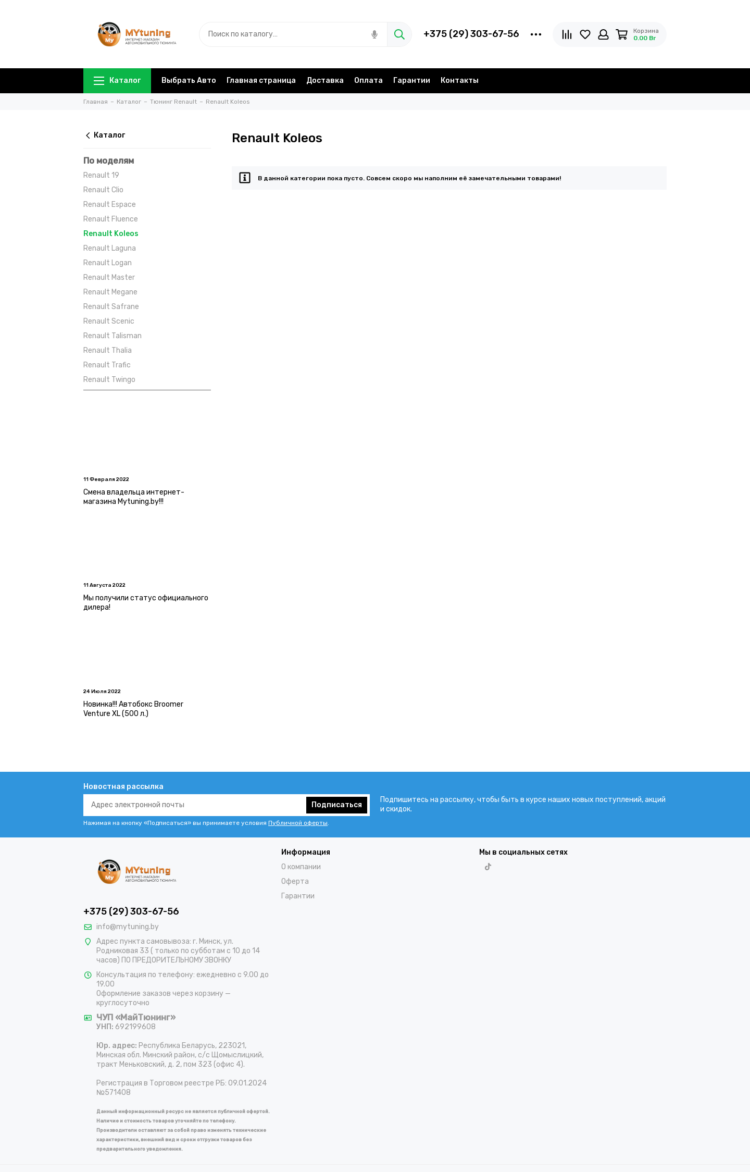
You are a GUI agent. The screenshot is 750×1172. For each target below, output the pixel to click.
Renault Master (109, 277)
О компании (301, 866)
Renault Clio (103, 190)
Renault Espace (109, 204)
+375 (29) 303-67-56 (471, 34)
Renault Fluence (110, 219)
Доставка (325, 80)
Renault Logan (107, 262)
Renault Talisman (112, 335)
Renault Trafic (107, 365)
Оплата (368, 80)
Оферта (295, 881)
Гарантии (411, 80)
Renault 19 (101, 175)
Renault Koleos (111, 233)
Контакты (460, 80)
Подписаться (336, 804)
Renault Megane (110, 292)
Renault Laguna (109, 248)
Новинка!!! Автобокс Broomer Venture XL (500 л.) (133, 709)
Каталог (117, 80)
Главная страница (261, 80)
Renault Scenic (108, 321)
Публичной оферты (298, 822)
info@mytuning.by (127, 926)
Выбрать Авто (188, 80)
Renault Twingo (109, 379)
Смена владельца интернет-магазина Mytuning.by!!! (133, 497)
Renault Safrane (111, 306)
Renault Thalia (107, 350)
